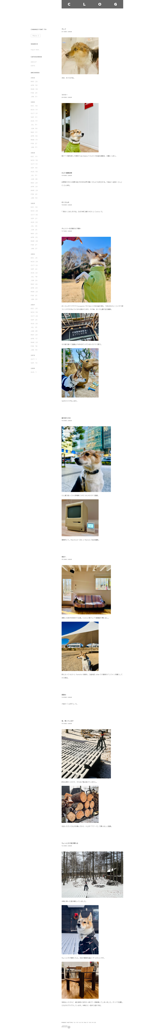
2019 (33, 355)
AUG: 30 (34, 172)
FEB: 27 (34, 143)
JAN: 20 (34, 299)
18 (90, 1022)
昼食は (64, 694)
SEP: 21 (34, 218)
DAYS (33, 66)
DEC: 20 (34, 308)
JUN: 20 (34, 280)
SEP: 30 (34, 168)
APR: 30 (34, 85)
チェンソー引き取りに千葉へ (71, 228)
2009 (33, 368)
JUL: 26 (34, 226)
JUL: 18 (34, 277)
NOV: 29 (34, 262)
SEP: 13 (34, 363)
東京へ (64, 557)
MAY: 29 (34, 183)
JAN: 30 (34, 198)
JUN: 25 (34, 230)
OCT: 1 (34, 359)
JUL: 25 (34, 327)
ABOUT (34, 62)
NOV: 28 (34, 211)
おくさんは (65, 202)
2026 (33, 78)
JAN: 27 (34, 248)
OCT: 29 (34, 316)
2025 (33, 102)
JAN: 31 (34, 97)
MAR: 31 (34, 140)
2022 (33, 254)
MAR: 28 (34, 241)
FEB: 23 (34, 295)
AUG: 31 (34, 121)
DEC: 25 (34, 258)
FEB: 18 (34, 346)
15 (82, 1022)
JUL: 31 (34, 125)
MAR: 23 (34, 292)
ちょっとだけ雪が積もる (70, 843)
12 (75, 1022)
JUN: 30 (34, 128)
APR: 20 (34, 237)
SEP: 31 (34, 117)
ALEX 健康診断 (67, 173)
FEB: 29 (34, 93)
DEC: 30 (34, 106)
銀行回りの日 (66, 418)
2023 (33, 203)
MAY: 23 (34, 234)
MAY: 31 (34, 132)
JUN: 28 (34, 179)
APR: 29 (34, 187)
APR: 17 (34, 339)
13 (77, 1022)
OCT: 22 (34, 265)
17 (87, 1022)
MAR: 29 (34, 190)
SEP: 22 (34, 269)
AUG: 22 (34, 273)
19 (92, 1022)
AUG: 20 (34, 222)
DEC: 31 (34, 156)
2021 (33, 305)
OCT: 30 (34, 215)
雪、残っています (68, 721)
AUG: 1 (34, 372)
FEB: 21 (34, 245)
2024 (33, 153)
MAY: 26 (34, 284)
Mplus (36, 36)
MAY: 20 (34, 81)
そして (64, 29)
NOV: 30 (34, 160)
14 (80, 1022)
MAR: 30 (34, 89)
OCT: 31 (34, 113)
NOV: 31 (34, 110)
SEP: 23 (34, 320)
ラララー (65, 95)
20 (95, 1022)
